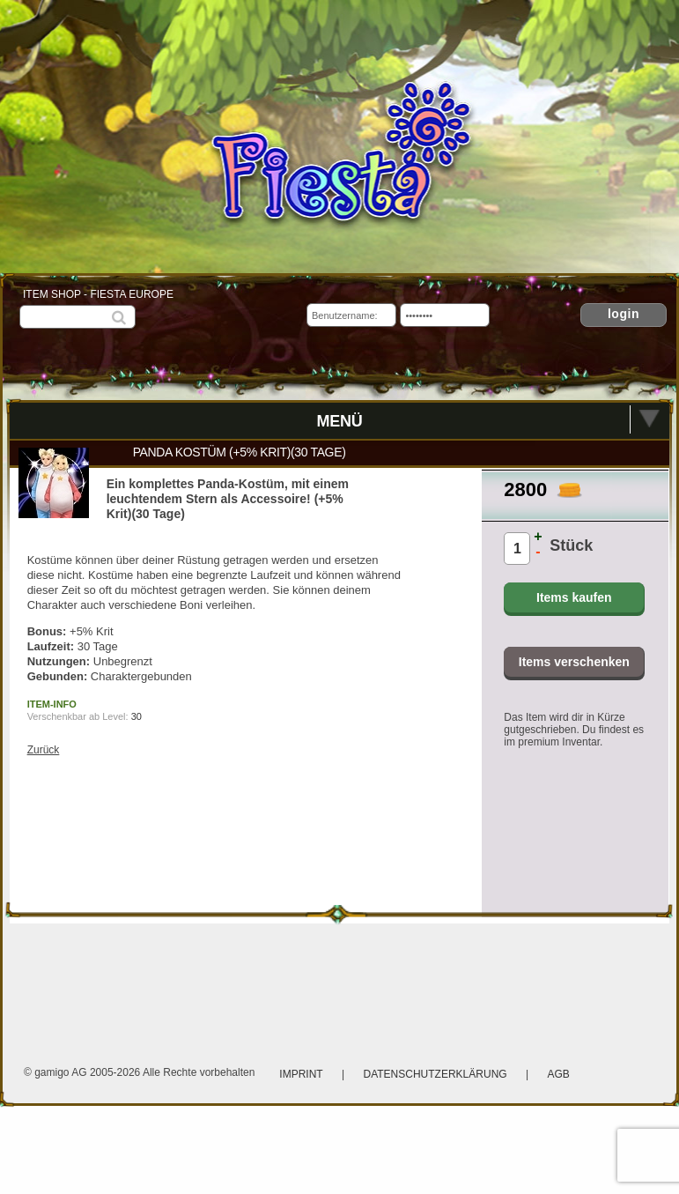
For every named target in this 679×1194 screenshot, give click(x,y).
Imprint (300, 1074)
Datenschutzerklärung (437, 1074)
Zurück (43, 750)
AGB (558, 1074)
